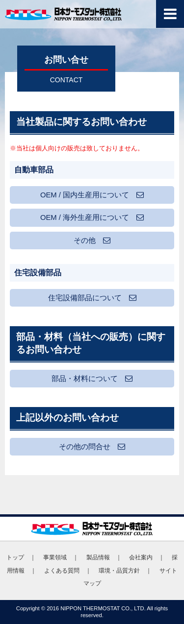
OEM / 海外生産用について (92, 217)
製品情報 (98, 557)
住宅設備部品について (92, 298)
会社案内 (141, 557)
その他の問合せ (92, 447)
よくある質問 (61, 570)
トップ (15, 557)
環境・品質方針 (119, 570)
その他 (92, 240)
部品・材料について (92, 379)
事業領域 (55, 557)
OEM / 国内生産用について (92, 195)
